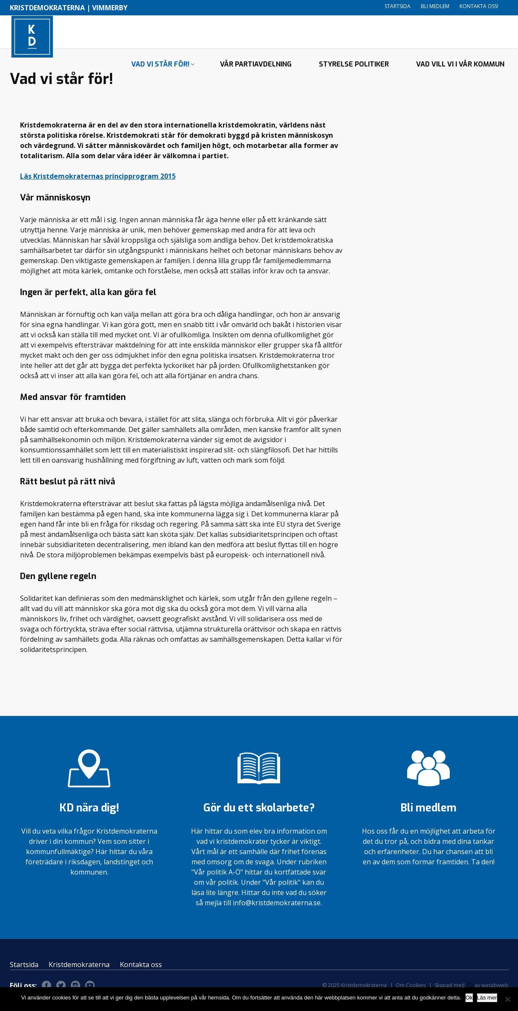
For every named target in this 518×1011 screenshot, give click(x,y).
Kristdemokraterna (79, 974)
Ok (469, 997)
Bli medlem (435, 6)
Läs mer (487, 997)
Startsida (398, 6)
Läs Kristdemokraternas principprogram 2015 (98, 186)
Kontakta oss (141, 974)
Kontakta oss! (479, 6)
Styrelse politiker (354, 79)
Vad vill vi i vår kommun (460, 79)
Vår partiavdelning (256, 79)
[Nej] (507, 999)
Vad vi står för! (160, 79)
